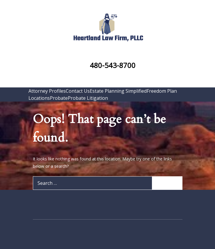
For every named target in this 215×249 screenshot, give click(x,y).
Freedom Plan (162, 91)
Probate (59, 98)
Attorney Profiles (47, 91)
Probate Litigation (88, 98)
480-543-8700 (113, 65)
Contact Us (78, 91)
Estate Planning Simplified (118, 91)
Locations (39, 98)
